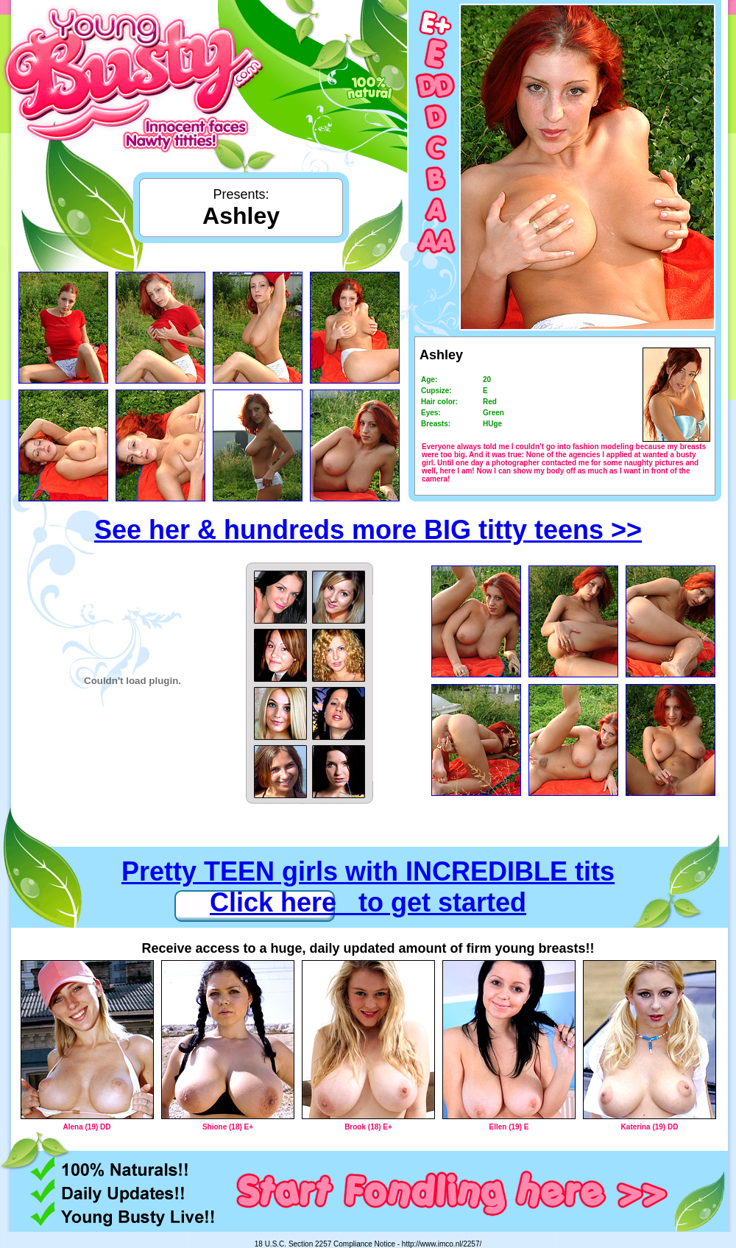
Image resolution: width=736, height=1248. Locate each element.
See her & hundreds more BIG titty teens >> (368, 530)
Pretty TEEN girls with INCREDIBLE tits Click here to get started (368, 886)
